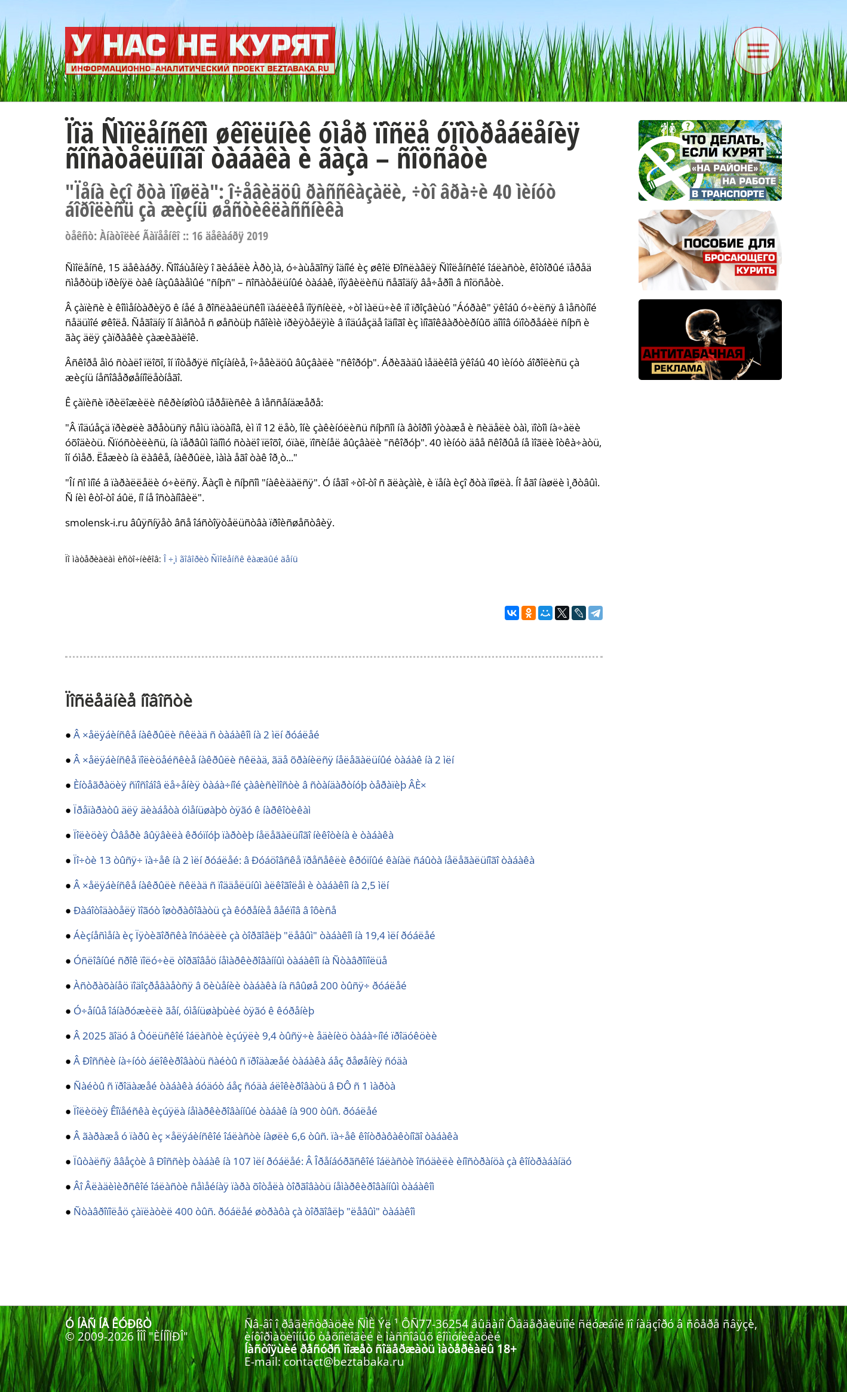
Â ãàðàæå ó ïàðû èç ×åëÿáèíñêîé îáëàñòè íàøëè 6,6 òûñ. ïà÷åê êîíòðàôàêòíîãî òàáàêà (265, 1136)
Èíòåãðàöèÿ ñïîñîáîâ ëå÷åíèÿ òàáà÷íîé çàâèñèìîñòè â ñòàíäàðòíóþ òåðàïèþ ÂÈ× (249, 785)
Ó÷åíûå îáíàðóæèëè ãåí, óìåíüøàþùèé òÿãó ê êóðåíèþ (193, 1010)
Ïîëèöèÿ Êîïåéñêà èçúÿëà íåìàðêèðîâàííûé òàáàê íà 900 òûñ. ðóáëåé (225, 1111)
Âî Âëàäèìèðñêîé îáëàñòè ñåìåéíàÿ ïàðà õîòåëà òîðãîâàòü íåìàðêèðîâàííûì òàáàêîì (253, 1186)
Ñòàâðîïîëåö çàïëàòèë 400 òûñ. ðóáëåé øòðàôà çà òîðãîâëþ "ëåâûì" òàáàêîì (244, 1211)
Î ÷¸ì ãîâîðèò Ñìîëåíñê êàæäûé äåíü (231, 559)
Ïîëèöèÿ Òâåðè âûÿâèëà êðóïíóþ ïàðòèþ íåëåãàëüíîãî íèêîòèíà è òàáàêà (233, 835)
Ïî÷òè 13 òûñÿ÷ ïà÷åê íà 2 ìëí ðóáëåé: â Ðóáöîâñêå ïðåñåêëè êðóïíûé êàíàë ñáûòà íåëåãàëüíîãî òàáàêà (304, 860)
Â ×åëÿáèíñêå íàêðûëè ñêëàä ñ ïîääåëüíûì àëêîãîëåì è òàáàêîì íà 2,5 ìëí (231, 885)
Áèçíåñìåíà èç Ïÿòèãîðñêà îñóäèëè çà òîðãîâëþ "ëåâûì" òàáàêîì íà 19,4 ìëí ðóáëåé (254, 935)
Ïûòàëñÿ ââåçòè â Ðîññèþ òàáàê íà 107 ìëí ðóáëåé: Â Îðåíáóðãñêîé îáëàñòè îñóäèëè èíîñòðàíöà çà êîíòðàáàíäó (322, 1161)
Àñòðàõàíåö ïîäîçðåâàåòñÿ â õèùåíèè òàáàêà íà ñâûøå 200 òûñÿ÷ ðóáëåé (240, 985)
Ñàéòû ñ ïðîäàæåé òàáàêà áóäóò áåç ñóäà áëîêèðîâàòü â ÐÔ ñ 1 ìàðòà (234, 1086)
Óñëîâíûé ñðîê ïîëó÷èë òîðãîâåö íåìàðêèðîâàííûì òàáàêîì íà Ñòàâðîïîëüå (230, 960)
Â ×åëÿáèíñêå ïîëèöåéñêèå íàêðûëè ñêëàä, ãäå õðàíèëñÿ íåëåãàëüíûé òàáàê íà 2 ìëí (263, 759)
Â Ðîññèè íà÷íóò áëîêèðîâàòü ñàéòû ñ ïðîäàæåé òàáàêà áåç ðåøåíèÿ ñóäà (240, 1061)
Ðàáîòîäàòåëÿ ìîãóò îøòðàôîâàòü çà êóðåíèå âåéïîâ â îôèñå (204, 910)
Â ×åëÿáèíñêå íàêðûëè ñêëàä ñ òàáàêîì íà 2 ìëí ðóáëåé (196, 734)
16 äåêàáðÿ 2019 (230, 236)
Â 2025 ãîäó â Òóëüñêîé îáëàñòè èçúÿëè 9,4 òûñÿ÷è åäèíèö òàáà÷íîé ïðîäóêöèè (255, 1036)
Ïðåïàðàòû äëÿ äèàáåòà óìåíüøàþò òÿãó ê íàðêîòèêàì (192, 810)
